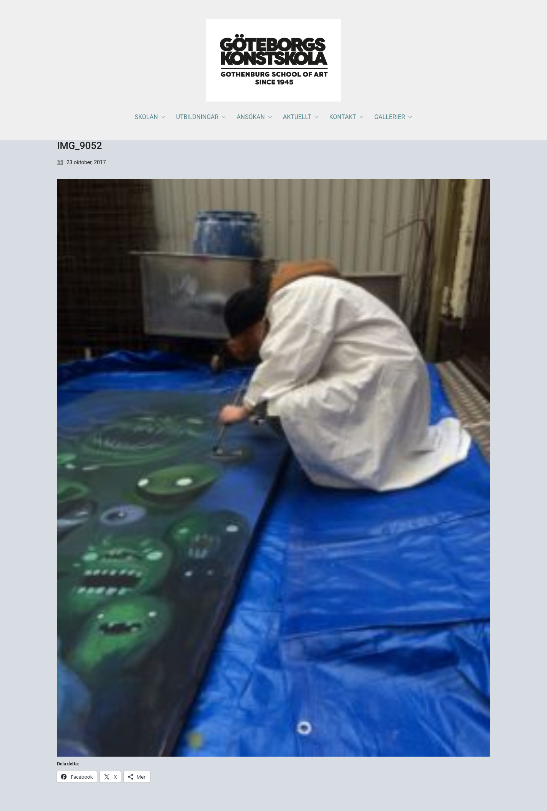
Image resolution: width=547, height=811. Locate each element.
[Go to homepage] (273, 60)
